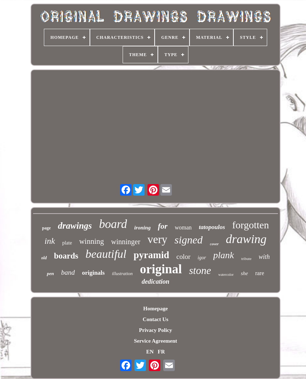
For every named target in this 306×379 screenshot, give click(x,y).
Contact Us (155, 319)
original (161, 269)
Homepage (155, 308)
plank (223, 255)
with (264, 256)
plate (67, 243)
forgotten (250, 224)
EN (150, 352)
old (44, 257)
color (183, 256)
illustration (122, 273)
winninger (125, 242)
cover (214, 244)
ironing (142, 227)
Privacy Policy (155, 330)
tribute (246, 258)
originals (93, 272)
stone (200, 270)
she (244, 273)
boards (66, 255)
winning (91, 241)
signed (188, 240)
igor (202, 257)
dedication (155, 281)
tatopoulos (212, 227)
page (46, 227)
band (68, 272)
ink (50, 241)
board (113, 224)
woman (183, 227)
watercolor (226, 275)
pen (50, 273)
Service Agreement (155, 341)
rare (259, 273)
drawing (246, 239)
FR (161, 352)
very (157, 239)
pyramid (151, 255)
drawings (75, 225)
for (163, 226)
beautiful (106, 253)
